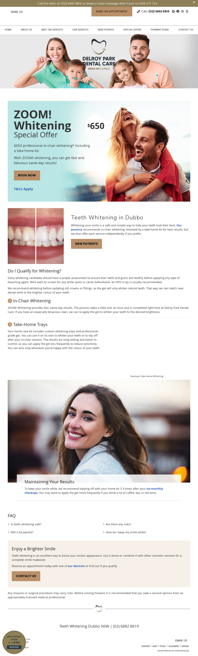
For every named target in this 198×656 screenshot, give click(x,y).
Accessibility (173, 646)
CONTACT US (26, 576)
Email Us (17, 12)
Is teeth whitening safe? (26, 524)
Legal (154, 646)
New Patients (106, 30)
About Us (26, 30)
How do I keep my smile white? (126, 532)
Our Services (80, 30)
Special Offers (132, 30)
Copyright (145, 646)
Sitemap (185, 646)
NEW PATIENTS (86, 243)
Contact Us (185, 30)
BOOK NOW (27, 175)
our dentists (76, 566)
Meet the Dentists (52, 30)
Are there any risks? (118, 524)
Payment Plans (160, 30)
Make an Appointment (112, 11)
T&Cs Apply (23, 188)
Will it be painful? (22, 532)
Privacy (163, 646)
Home (8, 30)
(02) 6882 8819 (158, 11)
